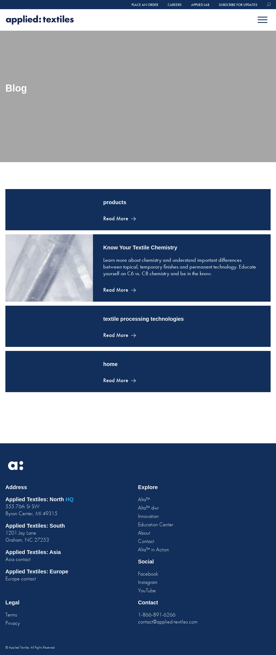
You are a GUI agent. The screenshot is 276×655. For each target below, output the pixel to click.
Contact (146, 541)
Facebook (148, 573)
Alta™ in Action (153, 549)
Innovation (148, 516)
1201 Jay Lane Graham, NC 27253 (27, 536)
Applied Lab (200, 4)
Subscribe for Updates (238, 4)
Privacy (12, 622)
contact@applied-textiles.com (168, 621)
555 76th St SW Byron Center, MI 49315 (31, 510)
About (144, 532)
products (114, 202)
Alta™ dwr (148, 507)
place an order (145, 4)
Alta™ (144, 499)
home (110, 364)
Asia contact (17, 559)
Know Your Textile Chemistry (140, 247)
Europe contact (20, 578)
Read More (115, 218)
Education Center (155, 524)
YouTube (147, 590)
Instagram (147, 582)
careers (175, 4)
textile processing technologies (143, 319)
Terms (11, 614)
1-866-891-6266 (156, 614)
